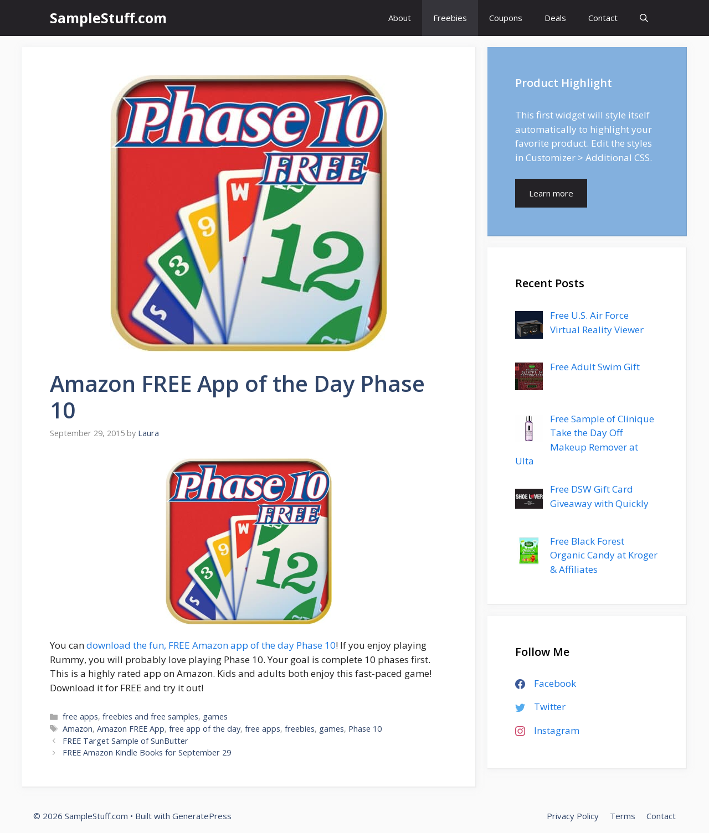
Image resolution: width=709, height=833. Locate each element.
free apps (80, 716)
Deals (555, 17)
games (215, 716)
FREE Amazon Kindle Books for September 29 (147, 752)
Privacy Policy (573, 815)
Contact (603, 17)
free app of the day (204, 728)
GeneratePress (202, 815)
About (399, 17)
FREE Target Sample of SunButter (125, 741)
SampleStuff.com (108, 17)
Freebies (450, 17)
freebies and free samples (150, 716)
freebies (300, 728)
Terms (622, 815)
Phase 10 (365, 728)
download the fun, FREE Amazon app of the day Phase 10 (211, 645)
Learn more (551, 193)
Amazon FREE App (131, 728)
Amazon (78, 728)
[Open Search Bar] (644, 18)
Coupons (505, 17)
